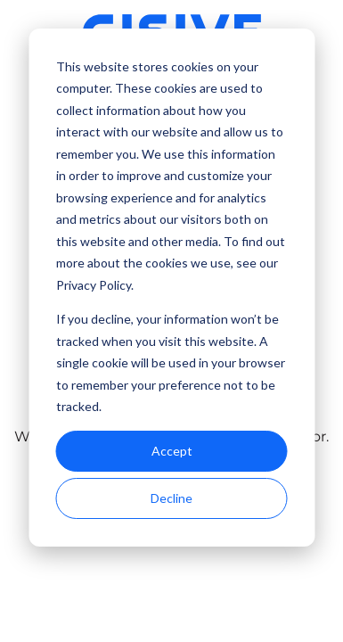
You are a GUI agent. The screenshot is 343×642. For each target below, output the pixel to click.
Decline (171, 498)
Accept (171, 450)
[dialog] (171, 288)
